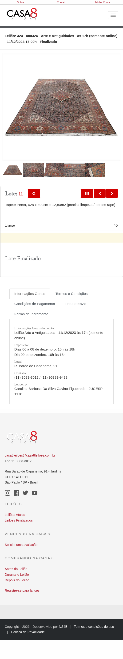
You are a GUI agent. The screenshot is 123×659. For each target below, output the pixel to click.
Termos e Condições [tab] (72, 294)
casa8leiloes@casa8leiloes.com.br (30, 455)
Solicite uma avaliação (21, 545)
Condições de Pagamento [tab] (34, 304)
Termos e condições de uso (94, 627)
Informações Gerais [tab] (29, 294)
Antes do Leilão (16, 569)
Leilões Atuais (15, 515)
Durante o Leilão (17, 574)
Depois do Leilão (17, 580)
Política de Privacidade (28, 632)
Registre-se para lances (22, 590)
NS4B (63, 627)
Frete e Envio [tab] (75, 304)
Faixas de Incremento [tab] (31, 314)
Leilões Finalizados (19, 520)
